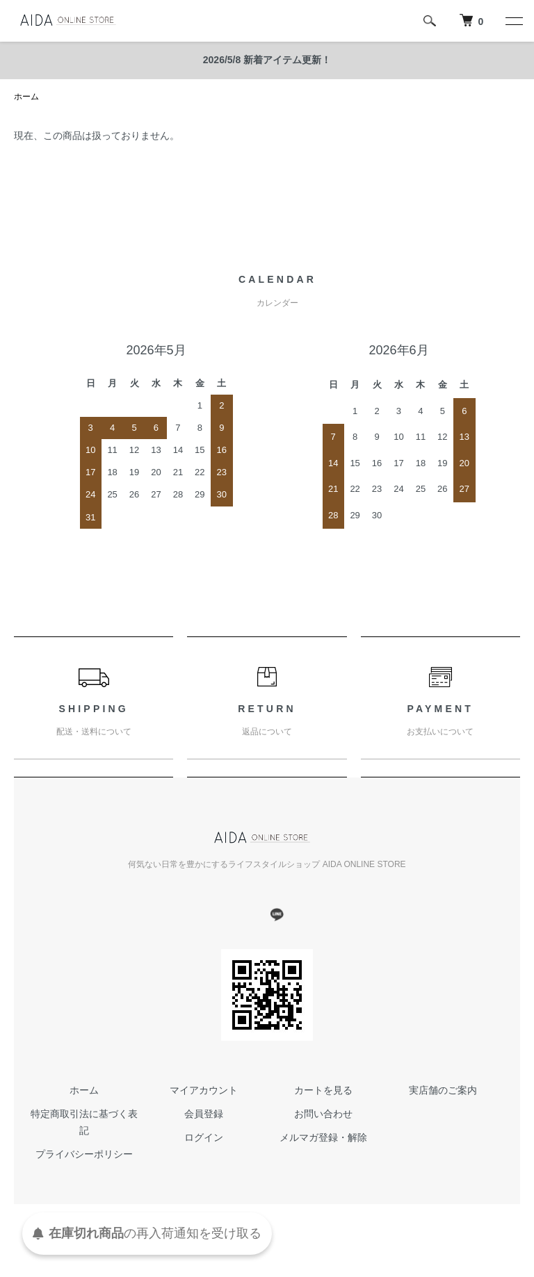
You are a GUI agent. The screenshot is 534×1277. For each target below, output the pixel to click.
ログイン (203, 1137)
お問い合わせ (323, 1113)
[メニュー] (513, 21)
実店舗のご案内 (443, 1090)
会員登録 (203, 1113)
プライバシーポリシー (84, 1154)
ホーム (26, 96)
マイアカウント (204, 1090)
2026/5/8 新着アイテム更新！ (267, 59)
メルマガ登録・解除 (323, 1137)
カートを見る (323, 1090)
